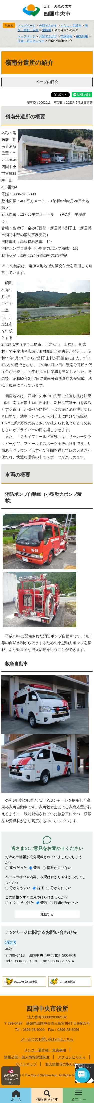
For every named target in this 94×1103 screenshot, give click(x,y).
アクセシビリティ (72, 1057)
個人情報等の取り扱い (62, 1064)
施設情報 (82, 36)
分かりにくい (60, 888)
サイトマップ (26, 1064)
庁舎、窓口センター (31, 41)
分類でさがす (48, 25)
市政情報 (66, 36)
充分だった (18, 868)
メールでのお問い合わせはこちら (47, 1039)
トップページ (27, 25)
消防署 (46, 30)
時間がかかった (66, 903)
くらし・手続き (70, 25)
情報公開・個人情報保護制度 (27, 1057)
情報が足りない (59, 868)
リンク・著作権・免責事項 (45, 1050)
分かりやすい (19, 888)
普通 (36, 868)
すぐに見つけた (21, 903)
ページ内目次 (47, 82)
